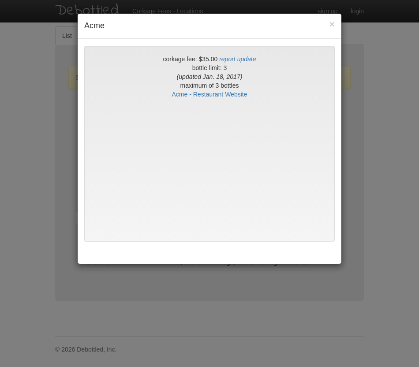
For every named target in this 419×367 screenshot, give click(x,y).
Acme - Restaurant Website (209, 94)
